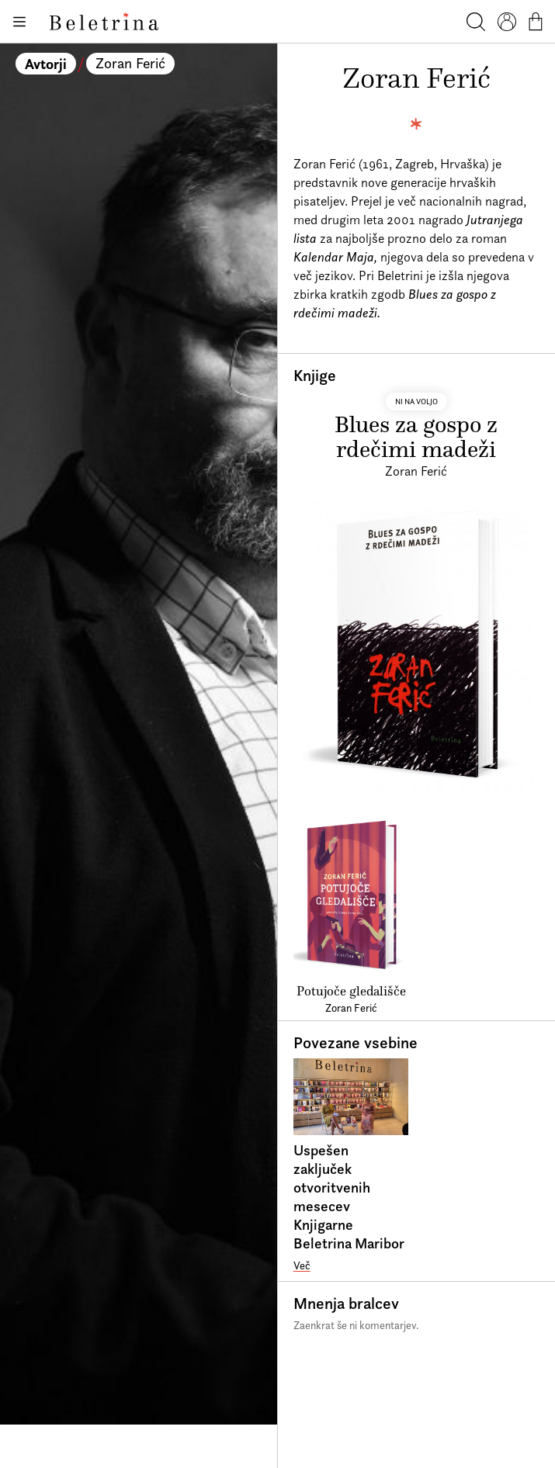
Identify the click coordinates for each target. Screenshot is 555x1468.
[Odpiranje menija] (18, 21)
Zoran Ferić (130, 63)
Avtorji (46, 63)
